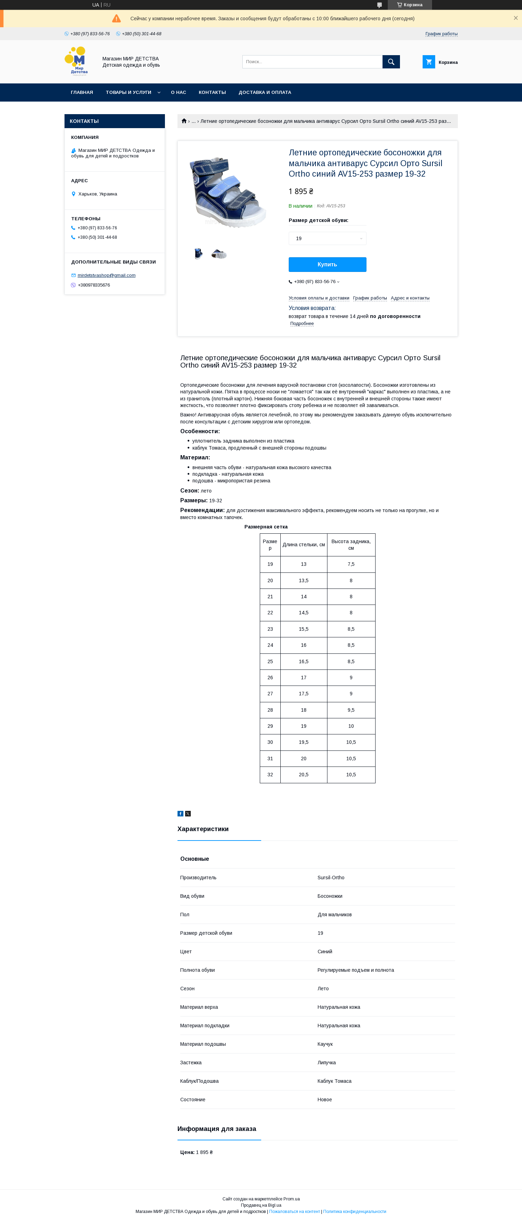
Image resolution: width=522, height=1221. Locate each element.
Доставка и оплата (265, 92)
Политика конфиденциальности (354, 1211)
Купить (327, 264)
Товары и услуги (128, 92)
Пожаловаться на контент (294, 1211)
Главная (82, 92)
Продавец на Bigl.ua (261, 1205)
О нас (178, 92)
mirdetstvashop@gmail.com (107, 275)
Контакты (212, 92)
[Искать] (391, 61)
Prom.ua (291, 1199)
